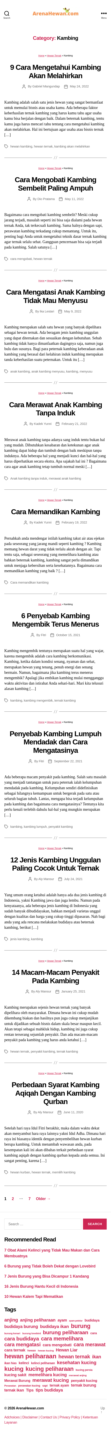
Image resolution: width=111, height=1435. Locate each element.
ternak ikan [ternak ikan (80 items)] (14, 1390)
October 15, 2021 (68, 635)
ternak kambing (65, 700)
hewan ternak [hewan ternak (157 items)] (74, 1356)
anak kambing (20, 371)
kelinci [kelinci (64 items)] (24, 1363)
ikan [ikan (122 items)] (96, 1356)
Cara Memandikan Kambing (55, 512)
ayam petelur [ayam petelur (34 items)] (76, 1320)
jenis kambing (19, 939)
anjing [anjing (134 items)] (11, 1320)
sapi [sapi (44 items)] (45, 1385)
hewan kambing (21, 146)
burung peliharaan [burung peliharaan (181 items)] (65, 1332)
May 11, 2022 (74, 199)
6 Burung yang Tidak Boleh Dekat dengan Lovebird (50, 1266)
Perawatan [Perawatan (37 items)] (10, 1385)
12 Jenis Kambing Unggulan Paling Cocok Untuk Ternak (55, 864)
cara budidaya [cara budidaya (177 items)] (21, 1339)
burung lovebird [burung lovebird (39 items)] (31, 1333)
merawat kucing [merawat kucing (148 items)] (50, 1380)
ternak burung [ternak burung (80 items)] (83, 1385)
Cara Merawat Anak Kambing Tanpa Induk (55, 409)
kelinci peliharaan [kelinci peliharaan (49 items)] (43, 1363)
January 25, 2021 (73, 991)
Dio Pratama (46, 199)
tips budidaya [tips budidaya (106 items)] (49, 1390)
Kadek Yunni (42, 424)
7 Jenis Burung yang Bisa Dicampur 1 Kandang (46, 1276)
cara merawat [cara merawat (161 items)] (89, 1344)
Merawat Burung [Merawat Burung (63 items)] (17, 1380)
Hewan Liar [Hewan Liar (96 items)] (66, 1350)
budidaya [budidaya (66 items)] (92, 1320)
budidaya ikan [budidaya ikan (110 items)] (54, 1326)
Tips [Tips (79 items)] (30, 1390)
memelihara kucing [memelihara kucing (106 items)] (47, 1374)
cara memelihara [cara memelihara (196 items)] (62, 1339)
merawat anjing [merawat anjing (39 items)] (77, 1375)
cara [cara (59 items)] (93, 1333)
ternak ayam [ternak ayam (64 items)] (59, 1385)
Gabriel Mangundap (46, 86)
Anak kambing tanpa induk (28, 478)
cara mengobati (21, 259)
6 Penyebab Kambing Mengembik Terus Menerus (55, 620)
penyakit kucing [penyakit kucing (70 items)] (84, 1381)
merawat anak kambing (65, 478)
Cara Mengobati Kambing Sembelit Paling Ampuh (55, 183)
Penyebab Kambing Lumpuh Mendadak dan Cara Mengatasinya (56, 742)
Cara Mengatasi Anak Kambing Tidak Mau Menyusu (55, 296)
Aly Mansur (46, 879)
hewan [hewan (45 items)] (31, 1350)
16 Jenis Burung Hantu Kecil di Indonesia (41, 1286)
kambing (72, 371)
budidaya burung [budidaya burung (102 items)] (21, 1326)
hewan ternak (43, 146)
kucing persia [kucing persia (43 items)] (84, 1369)
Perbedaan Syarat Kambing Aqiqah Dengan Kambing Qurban (55, 1093)
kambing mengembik (38, 700)
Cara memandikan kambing (29, 582)
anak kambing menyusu (47, 371)
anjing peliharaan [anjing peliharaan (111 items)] (38, 1319)
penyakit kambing (60, 826)
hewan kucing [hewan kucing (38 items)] (46, 1350)
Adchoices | (13, 1417)
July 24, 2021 (73, 879)
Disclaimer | (31, 1417)
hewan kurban (20, 1172)
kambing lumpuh (35, 826)
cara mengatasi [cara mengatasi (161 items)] (22, 1344)
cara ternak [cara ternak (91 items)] (14, 1350)
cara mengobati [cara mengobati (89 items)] (57, 1345)
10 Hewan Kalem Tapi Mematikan (33, 1296)
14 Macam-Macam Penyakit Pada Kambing (55, 976)
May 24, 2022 (79, 86)
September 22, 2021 (68, 761)
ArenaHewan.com (30, 1408)
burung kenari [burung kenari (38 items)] (12, 1333)
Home (41, 55)
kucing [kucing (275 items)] (13, 1368)
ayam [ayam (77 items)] (62, 1320)
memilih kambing (64, 1172)
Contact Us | (50, 1417)
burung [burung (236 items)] (81, 1326)
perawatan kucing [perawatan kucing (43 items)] (29, 1385)
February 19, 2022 (74, 522)
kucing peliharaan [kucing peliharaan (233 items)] (50, 1369)
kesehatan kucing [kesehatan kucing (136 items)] (76, 1362)
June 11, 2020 (73, 1112)
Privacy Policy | (71, 1417)
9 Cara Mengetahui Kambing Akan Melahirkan (55, 71)
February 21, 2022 (74, 424)
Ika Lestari (47, 311)
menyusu (86, 371)
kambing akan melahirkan (72, 146)
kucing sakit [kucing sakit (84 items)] (15, 1375)
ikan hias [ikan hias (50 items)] (10, 1363)
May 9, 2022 (72, 311)
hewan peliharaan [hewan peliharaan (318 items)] (30, 1356)
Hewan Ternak (54, 55)
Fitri (43, 635)
